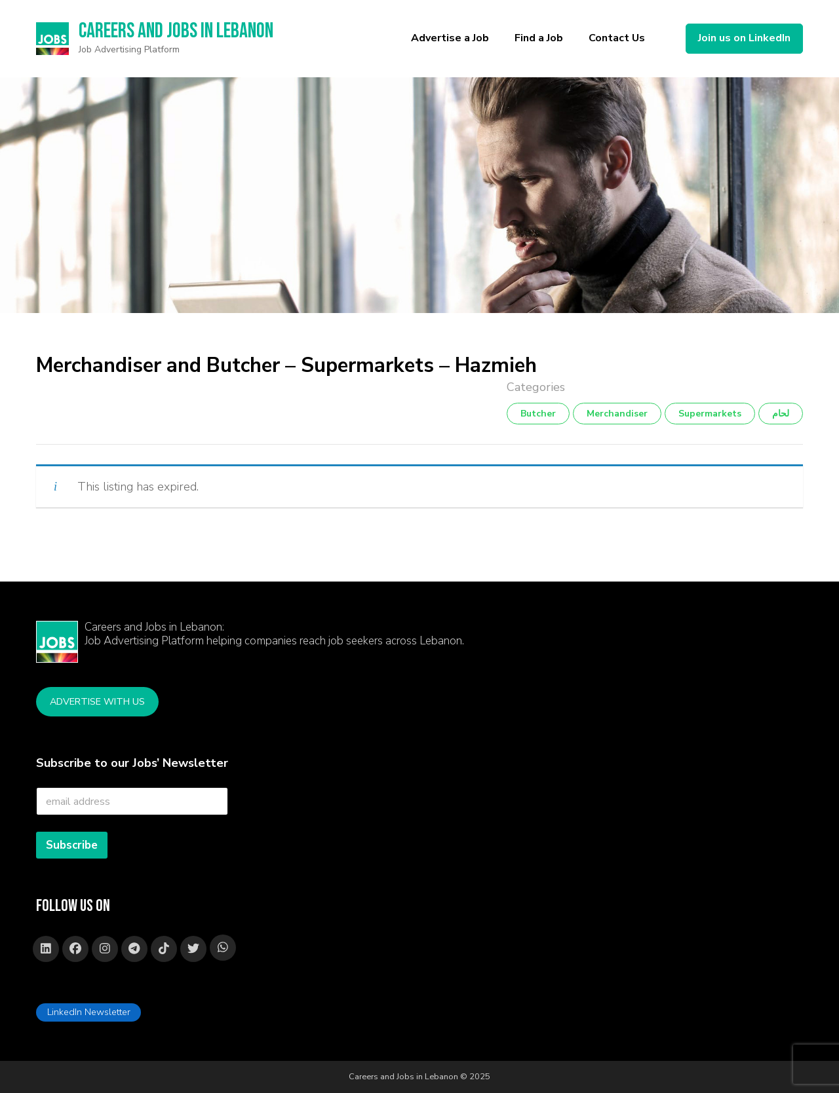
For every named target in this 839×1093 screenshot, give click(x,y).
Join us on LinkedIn (744, 38)
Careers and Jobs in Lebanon (177, 31)
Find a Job (539, 38)
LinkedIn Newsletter (88, 1011)
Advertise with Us (97, 701)
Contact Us (617, 38)
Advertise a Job (450, 38)
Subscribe (72, 845)
